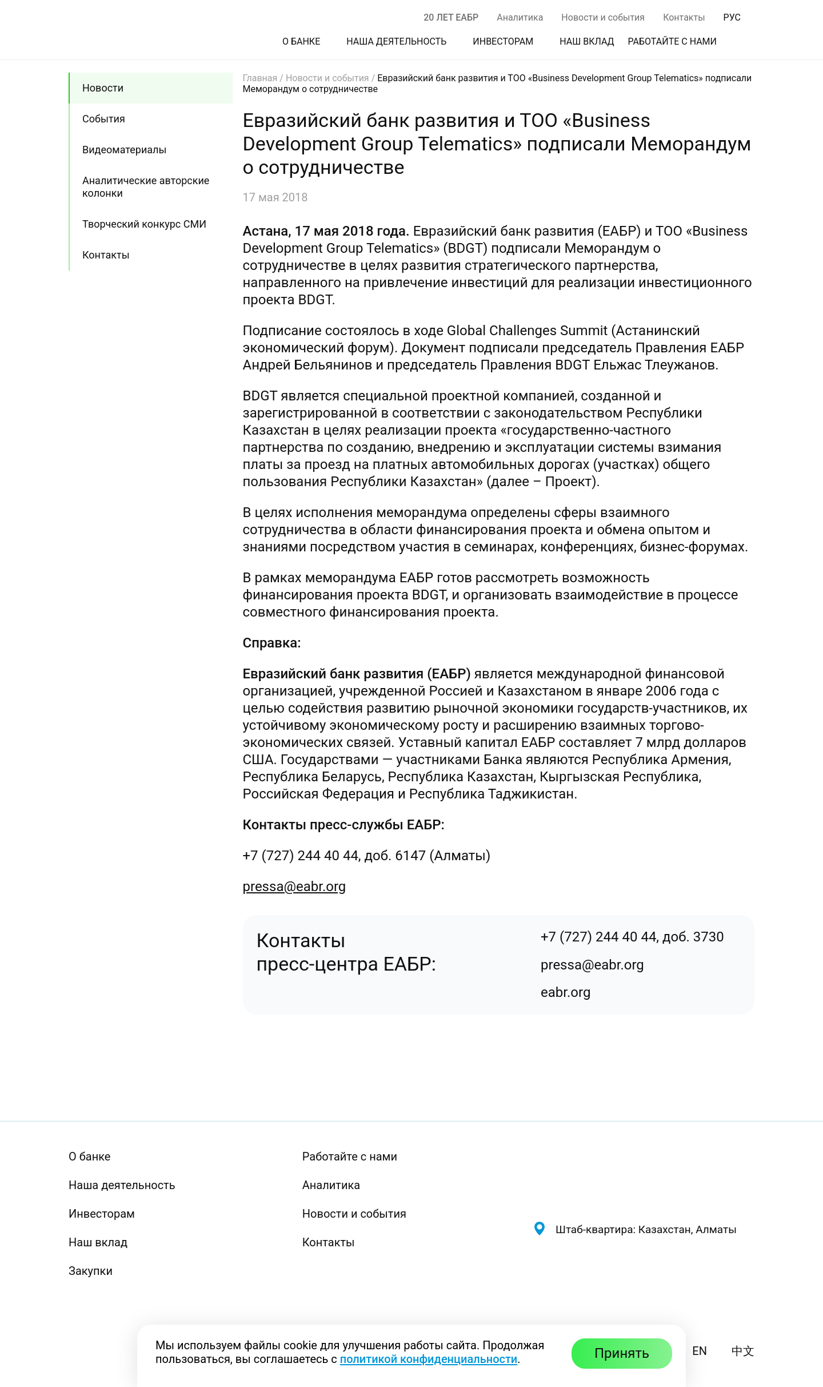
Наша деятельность (122, 1185)
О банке (89, 1156)
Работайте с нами (349, 1156)
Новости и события (603, 17)
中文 (743, 1351)
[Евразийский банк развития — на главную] (643, 1175)
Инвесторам (102, 1214)
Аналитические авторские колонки (145, 186)
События (103, 119)
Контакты (684, 17)
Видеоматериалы (124, 150)
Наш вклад (98, 1242)
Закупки (91, 1271)
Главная (260, 78)
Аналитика (520, 17)
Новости (102, 88)
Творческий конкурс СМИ (144, 224)
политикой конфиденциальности (429, 1359)
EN (699, 1351)
